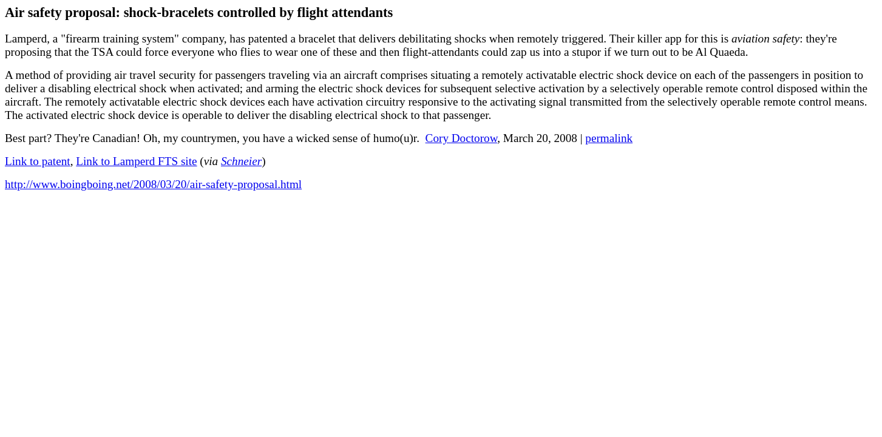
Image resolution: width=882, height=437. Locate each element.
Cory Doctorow (462, 138)
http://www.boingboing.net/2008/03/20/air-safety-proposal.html (153, 184)
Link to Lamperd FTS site (136, 161)
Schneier (241, 161)
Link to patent (37, 161)
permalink (609, 138)
